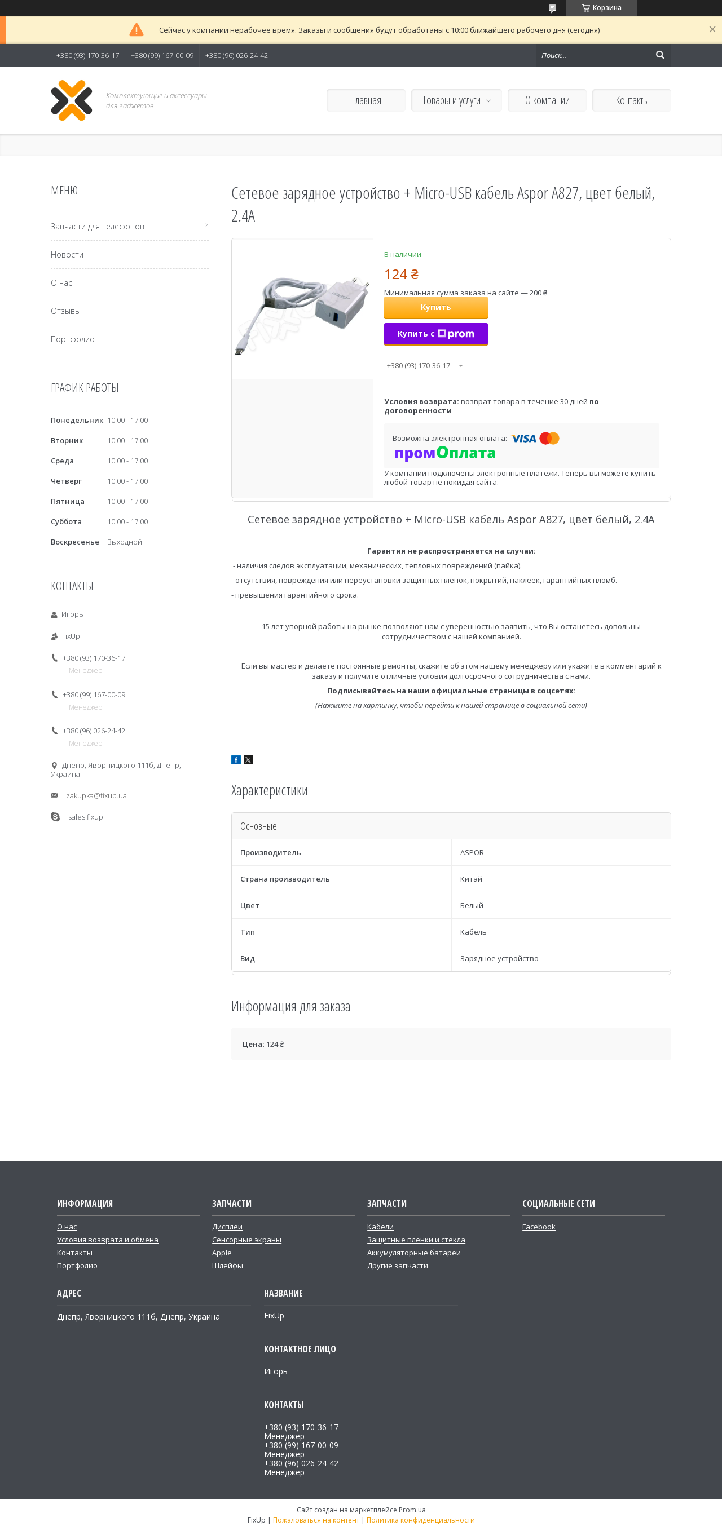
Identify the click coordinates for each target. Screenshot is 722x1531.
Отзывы (66, 311)
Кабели (380, 1227)
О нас (61, 282)
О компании (547, 100)
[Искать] (660, 55)
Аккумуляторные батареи (414, 1252)
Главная (366, 100)
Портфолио (73, 339)
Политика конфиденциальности (421, 1520)
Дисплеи (227, 1227)
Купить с (436, 333)
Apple (222, 1252)
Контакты (632, 100)
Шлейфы (227, 1265)
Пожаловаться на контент (316, 1520)
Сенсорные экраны (246, 1239)
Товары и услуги (451, 100)
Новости (67, 254)
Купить (436, 307)
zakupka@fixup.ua (96, 795)
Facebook (539, 1227)
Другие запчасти (397, 1265)
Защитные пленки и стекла (416, 1239)
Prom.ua (412, 1510)
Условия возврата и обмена (108, 1239)
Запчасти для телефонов (97, 226)
